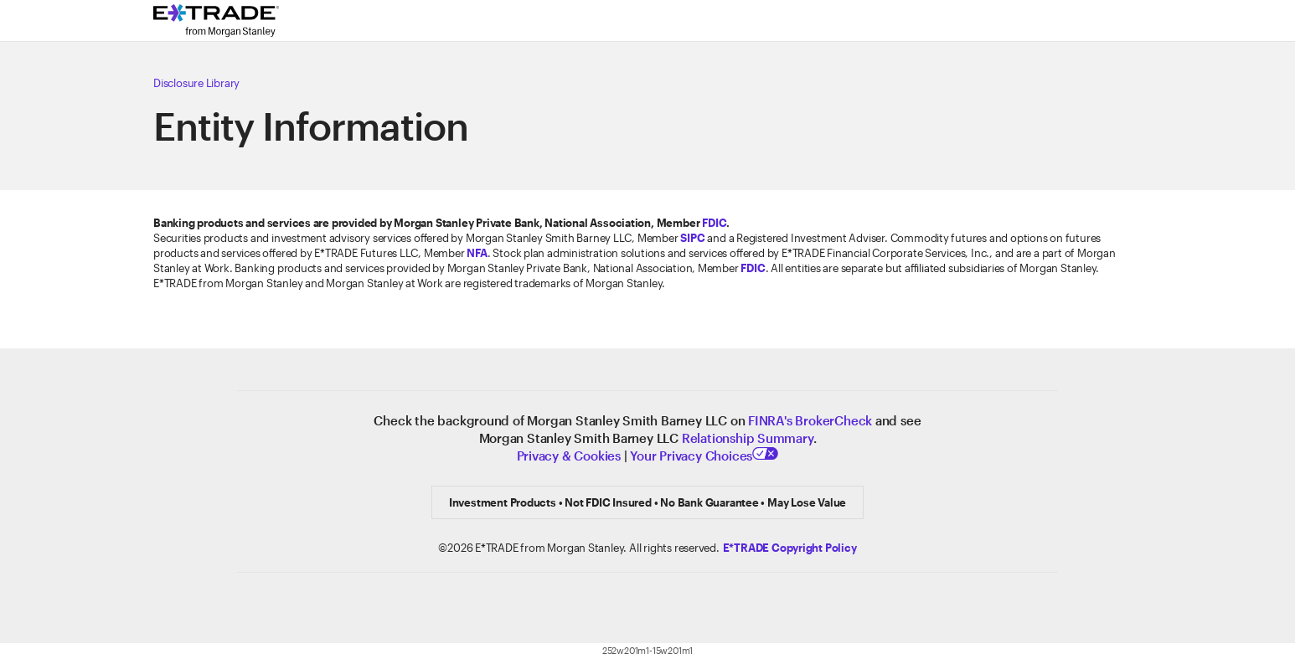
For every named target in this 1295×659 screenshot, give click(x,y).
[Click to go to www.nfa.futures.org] (477, 253)
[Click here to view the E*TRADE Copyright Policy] (790, 547)
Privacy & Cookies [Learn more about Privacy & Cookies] (569, 455)
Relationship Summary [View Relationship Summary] (747, 437)
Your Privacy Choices (704, 455)
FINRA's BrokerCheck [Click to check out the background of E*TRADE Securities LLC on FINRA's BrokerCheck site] (810, 420)
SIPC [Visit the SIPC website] (692, 238)
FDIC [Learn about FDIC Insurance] (714, 222)
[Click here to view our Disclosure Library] (563, 82)
